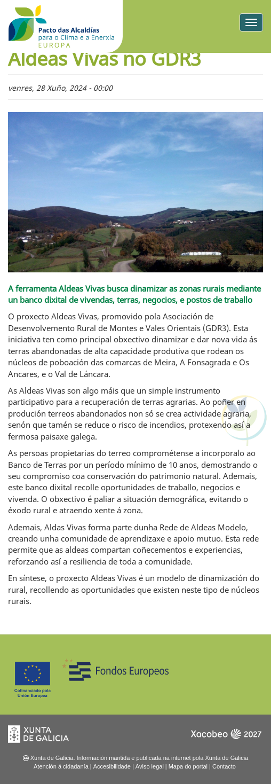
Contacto (224, 766)
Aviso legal (150, 766)
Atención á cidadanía (61, 766)
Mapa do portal (188, 766)
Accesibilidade (112, 766)
